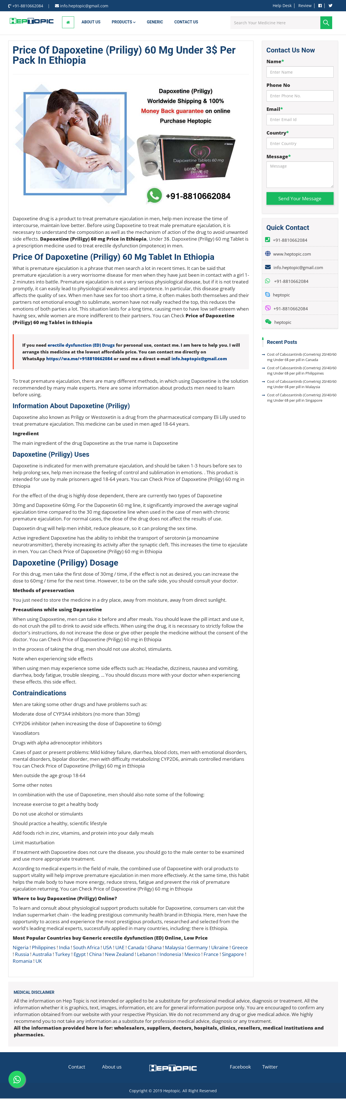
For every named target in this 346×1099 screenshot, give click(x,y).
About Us (90, 22)
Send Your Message (299, 199)
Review (305, 5)
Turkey (62, 954)
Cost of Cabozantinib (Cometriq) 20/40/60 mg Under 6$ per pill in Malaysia (301, 384)
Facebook (240, 1067)
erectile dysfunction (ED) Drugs (81, 345)
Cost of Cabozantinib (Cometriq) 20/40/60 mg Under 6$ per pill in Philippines (301, 371)
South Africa (86, 948)
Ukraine (219, 948)
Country (277, 133)
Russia (22, 954)
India (64, 948)
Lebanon (146, 954)
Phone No (278, 85)
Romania (22, 961)
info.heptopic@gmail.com (199, 359)
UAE (119, 948)
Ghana (154, 948)
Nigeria (20, 948)
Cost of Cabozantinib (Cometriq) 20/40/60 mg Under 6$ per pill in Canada (301, 357)
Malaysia (174, 948)
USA (107, 948)
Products (124, 22)
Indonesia (170, 954)
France (211, 954)
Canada (136, 948)
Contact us (186, 22)
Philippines (44, 948)
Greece (240, 948)
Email (274, 109)
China (95, 954)
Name (275, 62)
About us (112, 1067)
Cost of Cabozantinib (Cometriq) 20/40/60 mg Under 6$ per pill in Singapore (301, 398)
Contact (76, 1067)
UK (39, 961)
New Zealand (119, 954)
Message (278, 157)
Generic (155, 22)
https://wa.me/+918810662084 (79, 359)
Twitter (270, 1067)
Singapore (233, 954)
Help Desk (282, 5)
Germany (197, 948)
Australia (42, 954)
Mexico (192, 954)
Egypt (80, 954)
